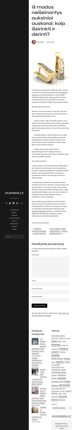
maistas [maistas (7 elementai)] (67, 362)
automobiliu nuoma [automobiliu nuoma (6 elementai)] (58, 336)
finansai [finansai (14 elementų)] (56, 344)
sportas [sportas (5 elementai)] (62, 391)
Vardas (34, 280)
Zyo (57, 426)
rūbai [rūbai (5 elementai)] (52, 388)
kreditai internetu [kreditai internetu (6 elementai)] (57, 359)
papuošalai (45, 223)
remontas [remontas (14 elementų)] (64, 385)
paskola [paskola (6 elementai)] (54, 378)
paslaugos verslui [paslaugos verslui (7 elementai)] (57, 382)
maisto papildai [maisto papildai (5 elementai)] (55, 365)
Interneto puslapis (37, 296)
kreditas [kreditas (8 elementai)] (67, 358)
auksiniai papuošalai (39, 211)
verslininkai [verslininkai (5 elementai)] (54, 397)
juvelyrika (38, 223)
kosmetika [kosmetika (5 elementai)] (62, 352)
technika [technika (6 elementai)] (54, 393)
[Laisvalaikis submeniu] (18, 223)
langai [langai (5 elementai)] (53, 362)
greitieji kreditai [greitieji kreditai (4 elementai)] (64, 345)
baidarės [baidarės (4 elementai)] (68, 338)
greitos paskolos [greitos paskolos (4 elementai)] (54, 349)
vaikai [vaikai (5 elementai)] (59, 393)
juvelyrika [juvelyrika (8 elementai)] (55, 352)
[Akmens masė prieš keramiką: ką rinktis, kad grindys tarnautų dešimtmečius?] (35, 372)
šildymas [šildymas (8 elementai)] (54, 400)
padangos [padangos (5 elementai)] (54, 375)
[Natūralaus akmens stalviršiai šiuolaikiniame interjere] (35, 410)
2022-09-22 (50, 42)
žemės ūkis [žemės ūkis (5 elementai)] (62, 400)
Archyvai (54, 404)
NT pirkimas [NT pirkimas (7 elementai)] (55, 370)
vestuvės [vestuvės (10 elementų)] (62, 396)
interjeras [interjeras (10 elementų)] (63, 348)
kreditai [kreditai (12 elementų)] (55, 355)
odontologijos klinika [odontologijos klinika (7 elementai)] (58, 372)
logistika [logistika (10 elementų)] (60, 362)
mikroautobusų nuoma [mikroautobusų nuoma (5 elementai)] (57, 367)
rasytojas (40, 42)
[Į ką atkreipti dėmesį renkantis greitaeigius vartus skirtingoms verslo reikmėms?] (35, 342)
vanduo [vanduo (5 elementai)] (64, 393)
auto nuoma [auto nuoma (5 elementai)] (54, 338)
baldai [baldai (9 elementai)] (54, 341)
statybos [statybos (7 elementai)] (68, 391)
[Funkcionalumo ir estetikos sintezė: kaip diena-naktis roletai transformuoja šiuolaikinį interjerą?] (35, 391)
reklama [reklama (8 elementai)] (54, 385)
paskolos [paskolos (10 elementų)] (62, 378)
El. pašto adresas (37, 288)
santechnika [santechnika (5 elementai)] (58, 388)
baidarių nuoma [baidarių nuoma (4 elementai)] (62, 338)
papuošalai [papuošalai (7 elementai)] (62, 375)
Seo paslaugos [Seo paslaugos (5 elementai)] (55, 391)
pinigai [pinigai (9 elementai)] (67, 381)
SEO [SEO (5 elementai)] (64, 388)
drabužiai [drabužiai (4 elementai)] (64, 341)
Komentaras (36, 255)
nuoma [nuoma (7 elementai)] (63, 370)
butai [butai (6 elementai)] (59, 341)
